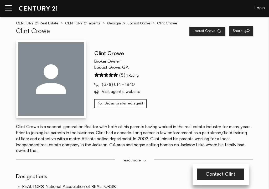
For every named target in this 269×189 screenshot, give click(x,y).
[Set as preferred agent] (120, 103)
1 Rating (132, 75)
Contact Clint (220, 174)
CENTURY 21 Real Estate (37, 23)
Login (260, 8)
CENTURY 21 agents (82, 23)
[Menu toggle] (8, 8)
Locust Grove (139, 23)
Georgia (114, 23)
